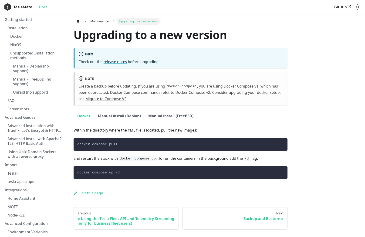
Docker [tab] (84, 115)
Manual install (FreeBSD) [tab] (170, 115)
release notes (115, 61)
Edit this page (88, 193)
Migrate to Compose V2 (105, 98)
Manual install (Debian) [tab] (119, 115)
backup (100, 86)
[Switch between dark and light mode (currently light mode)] (357, 7)
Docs (43, 7)
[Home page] (78, 21)
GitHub (342, 7)
